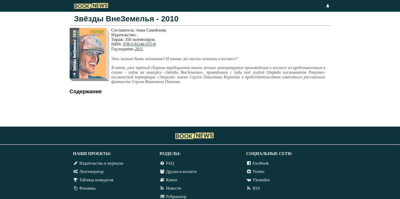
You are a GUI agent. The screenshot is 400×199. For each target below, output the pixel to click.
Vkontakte (261, 180)
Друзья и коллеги (181, 171)
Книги (171, 180)
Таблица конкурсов (96, 180)
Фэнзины (87, 188)
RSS (256, 188)
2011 (139, 49)
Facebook (261, 163)
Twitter (259, 171)
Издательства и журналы (101, 163)
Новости (173, 188)
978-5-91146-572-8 (139, 44)
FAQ (170, 163)
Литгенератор (91, 171)
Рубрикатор (176, 196)
